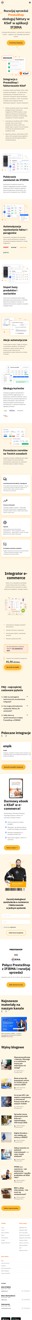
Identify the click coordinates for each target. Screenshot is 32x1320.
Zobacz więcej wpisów (11, 1208)
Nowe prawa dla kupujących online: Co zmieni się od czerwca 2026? (21, 1081)
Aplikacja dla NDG (23, 1245)
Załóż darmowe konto (16, 985)
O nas (2, 1227)
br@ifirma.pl (4, 1299)
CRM (20, 1248)
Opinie (2, 1235)
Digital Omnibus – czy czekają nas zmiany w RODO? (21, 1135)
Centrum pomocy (5, 1263)
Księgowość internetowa (25, 1237)
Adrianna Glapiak (19, 1126)
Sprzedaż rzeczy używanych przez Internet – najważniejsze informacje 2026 (21, 1118)
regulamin (13, 927)
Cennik (3, 1230)
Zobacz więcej (11, 848)
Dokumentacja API (5, 1273)
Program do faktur (23, 1240)
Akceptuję (10, 927)
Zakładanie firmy (23, 1227)
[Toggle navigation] (30, 2)
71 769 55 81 (26, 1299)
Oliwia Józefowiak (19, 1088)
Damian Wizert (18, 1071)
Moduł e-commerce (24, 1242)
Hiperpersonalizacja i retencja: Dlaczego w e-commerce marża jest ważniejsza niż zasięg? (22, 1062)
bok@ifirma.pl (4, 1291)
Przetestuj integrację (16, 43)
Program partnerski (5, 1242)
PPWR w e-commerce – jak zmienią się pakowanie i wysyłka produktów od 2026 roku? (22, 1172)
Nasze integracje (5, 1270)
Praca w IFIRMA (5, 1232)
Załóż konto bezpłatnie (16, 933)
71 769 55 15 (26, 1291)
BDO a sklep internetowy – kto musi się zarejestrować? (21, 1191)
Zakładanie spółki (23, 1230)
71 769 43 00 (26, 1308)
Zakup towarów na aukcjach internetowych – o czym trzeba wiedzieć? (21, 1152)
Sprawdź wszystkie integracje (13, 767)
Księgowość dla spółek (24, 1235)
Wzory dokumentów (6, 1268)
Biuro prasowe (4, 1237)
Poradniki (3, 1265)
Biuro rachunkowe (23, 1232)
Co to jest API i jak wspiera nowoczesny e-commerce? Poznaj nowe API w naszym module (22, 1099)
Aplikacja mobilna (23, 1250)
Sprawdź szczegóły (13, 667)
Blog (2, 1260)
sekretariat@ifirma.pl (6, 1308)
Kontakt (3, 1240)
